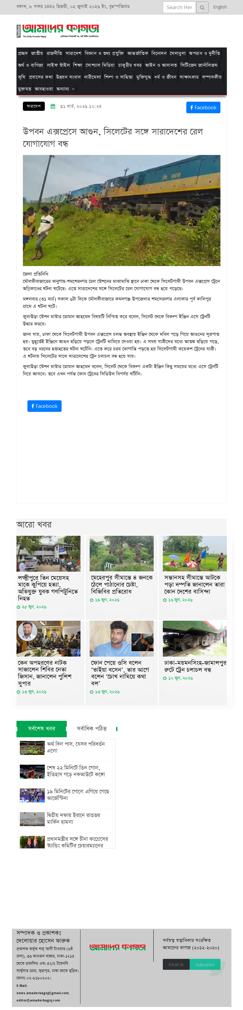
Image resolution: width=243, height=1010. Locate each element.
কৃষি (22, 77)
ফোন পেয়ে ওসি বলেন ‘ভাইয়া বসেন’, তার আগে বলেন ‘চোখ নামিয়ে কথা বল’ (120, 675)
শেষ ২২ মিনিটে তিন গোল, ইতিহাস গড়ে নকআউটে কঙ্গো (75, 774)
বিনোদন (159, 53)
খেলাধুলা (178, 53)
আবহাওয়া (44, 89)
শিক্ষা (77, 65)
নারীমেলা (92, 77)
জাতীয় (37, 53)
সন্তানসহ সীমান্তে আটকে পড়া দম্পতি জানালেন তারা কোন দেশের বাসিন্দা (194, 585)
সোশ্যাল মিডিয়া (100, 65)
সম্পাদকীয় (212, 77)
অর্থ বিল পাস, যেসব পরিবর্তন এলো (75, 750)
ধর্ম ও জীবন (165, 77)
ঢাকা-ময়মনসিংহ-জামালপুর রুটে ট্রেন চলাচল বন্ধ (195, 668)
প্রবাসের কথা (41, 77)
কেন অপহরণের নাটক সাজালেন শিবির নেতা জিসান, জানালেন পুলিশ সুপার (44, 675)
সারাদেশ (73, 53)
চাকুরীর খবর (130, 65)
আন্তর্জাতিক (137, 53)
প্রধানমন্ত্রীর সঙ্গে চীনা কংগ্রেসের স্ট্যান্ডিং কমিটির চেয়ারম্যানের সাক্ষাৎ (76, 849)
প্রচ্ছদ (23, 53)
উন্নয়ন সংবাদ (68, 77)
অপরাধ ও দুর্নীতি (204, 53)
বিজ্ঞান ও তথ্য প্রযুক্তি (104, 53)
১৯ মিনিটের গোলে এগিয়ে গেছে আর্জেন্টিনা (77, 798)
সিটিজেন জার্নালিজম (199, 65)
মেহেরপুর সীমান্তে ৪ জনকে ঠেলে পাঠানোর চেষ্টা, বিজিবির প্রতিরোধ (122, 585)
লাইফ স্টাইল (58, 65)
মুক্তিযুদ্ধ (143, 77)
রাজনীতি (54, 53)
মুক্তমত (24, 89)
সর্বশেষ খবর (41, 732)
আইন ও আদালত (161, 65)
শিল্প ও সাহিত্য (118, 77)
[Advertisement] (125, 30)
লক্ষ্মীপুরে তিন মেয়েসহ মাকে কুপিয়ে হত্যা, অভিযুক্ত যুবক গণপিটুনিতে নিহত (48, 589)
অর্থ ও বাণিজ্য (31, 65)
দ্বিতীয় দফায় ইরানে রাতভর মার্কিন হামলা (79, 822)
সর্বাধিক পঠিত (92, 732)
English (218, 7)
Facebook (203, 107)
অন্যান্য (63, 89)
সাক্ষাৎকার (189, 77)
